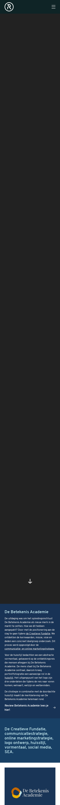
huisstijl (9, 678)
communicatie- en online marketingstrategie (29, 649)
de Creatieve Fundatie (38, 633)
